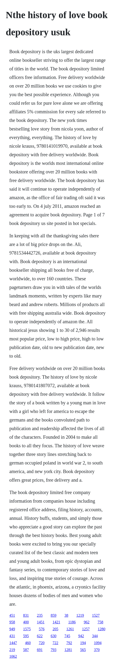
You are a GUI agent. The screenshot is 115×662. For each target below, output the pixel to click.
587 (26, 650)
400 (26, 622)
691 (40, 650)
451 (12, 615)
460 (28, 643)
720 (41, 643)
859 (53, 615)
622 (40, 636)
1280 (101, 629)
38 (66, 615)
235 (40, 615)
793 (53, 650)
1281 (68, 650)
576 (41, 629)
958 (12, 622)
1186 (72, 622)
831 (26, 615)
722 (55, 643)
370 (97, 650)
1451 (40, 622)
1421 (56, 622)
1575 (27, 629)
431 (12, 636)
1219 (80, 615)
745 (67, 636)
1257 (86, 629)
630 (53, 636)
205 (55, 629)
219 (12, 650)
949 (12, 629)
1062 (13, 656)
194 (83, 643)
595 (26, 636)
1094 (97, 643)
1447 (13, 643)
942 (81, 636)
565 (83, 650)
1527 (96, 615)
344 (95, 636)
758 (100, 622)
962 (87, 622)
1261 (70, 629)
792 (69, 643)
